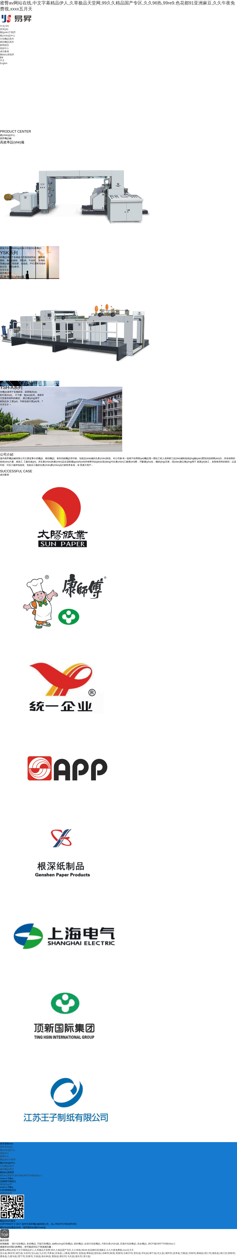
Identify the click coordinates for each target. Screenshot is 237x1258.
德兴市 (78, 1256)
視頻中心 (4, 48)
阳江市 (207, 1253)
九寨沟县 (12, 1256)
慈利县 (97, 1253)
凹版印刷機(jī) (44, 1243)
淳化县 (144, 1253)
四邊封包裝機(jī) (128, 1243)
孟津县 (176, 1253)
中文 (2, 26)
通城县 (199, 1253)
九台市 (42, 1253)
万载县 (184, 1253)
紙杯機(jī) (78, 1243)
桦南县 (89, 1253)
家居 (112, 1253)
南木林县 (45, 1256)
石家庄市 (127, 1253)
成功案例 (4, 51)
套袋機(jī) (31, 1243)
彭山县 (34, 1253)
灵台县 (3, 1253)
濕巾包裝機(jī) (18, 1243)
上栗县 (66, 1253)
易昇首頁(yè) (6, 1146)
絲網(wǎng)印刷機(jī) (62, 1243)
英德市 (119, 1253)
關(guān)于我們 (7, 32)
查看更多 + (5, 270)
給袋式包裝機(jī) (92, 1243)
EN (7, 26)
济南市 (192, 1253)
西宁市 (21, 1256)
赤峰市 (105, 1253)
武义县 (160, 1253)
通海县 (3, 1256)
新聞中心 (4, 1156)
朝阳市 (74, 1253)
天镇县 (37, 1256)
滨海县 (58, 1253)
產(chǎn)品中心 (7, 35)
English (3, 63)
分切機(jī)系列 (7, 39)
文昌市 (27, 1253)
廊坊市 (62, 1256)
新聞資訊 (4, 45)
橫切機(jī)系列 (7, 42)
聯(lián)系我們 (7, 54)
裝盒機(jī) (142, 1243)
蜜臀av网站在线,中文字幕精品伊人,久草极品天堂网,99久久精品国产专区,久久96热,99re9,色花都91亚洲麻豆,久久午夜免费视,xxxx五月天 (67, 1250)
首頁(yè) (4, 29)
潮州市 (168, 1253)
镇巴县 (19, 1253)
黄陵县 (55, 1256)
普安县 (137, 1253)
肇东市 (11, 1253)
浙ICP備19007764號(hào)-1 (28, 1175)
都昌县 (215, 1253)
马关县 (70, 1256)
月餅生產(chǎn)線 (110, 1243)
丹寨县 (50, 1253)
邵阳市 (231, 1253)
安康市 (29, 1256)
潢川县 (86, 1256)
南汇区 (223, 1253)
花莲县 (82, 1253)
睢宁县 (152, 1253)
